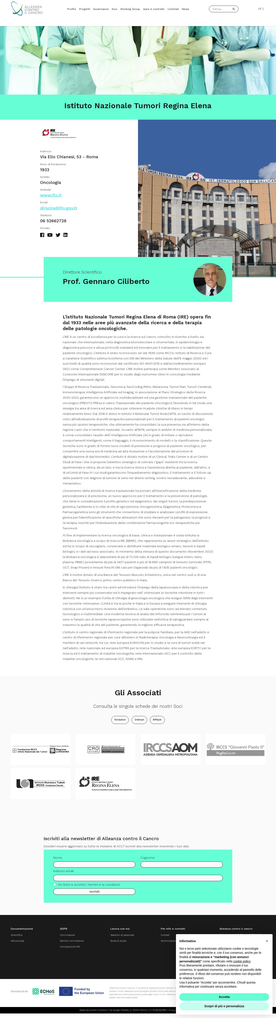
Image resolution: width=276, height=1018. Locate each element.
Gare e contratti (154, 9)
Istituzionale (19, 944)
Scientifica (17, 938)
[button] (266, 941)
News (185, 9)
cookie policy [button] (241, 961)
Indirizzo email (63, 876)
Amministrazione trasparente (171, 944)
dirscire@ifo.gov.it (58, 210)
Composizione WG (65, 950)
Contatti (157, 938)
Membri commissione (67, 944)
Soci (114, 9)
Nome (57, 863)
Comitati (173, 9)
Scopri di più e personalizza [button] (224, 1006)
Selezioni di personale (117, 938)
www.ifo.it (51, 198)
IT (261, 9)
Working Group (130, 9)
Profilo (71, 9)
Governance (101, 9)
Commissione (62, 938)
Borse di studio (112, 944)
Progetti (84, 9)
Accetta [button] (224, 997)
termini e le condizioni (104, 890)
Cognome (148, 863)
